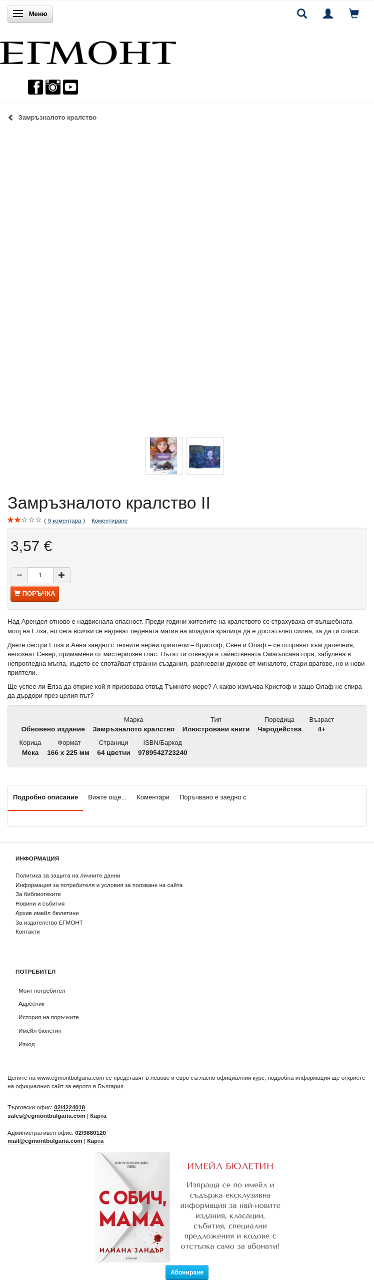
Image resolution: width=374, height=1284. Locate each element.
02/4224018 (69, 1107)
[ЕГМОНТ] (88, 50)
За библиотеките (38, 894)
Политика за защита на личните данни (68, 875)
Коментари (153, 797)
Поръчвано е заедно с (213, 797)
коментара (64, 520)
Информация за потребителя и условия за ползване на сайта (99, 885)
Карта (98, 1115)
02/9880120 (90, 1132)
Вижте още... (107, 797)
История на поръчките (48, 1017)
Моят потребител (41, 990)
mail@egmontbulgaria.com (45, 1140)
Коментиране (110, 520)
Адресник (31, 1003)
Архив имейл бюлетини (47, 913)
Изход (26, 1044)
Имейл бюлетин (40, 1030)
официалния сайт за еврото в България (70, 1086)
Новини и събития (40, 903)
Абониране (187, 1272)
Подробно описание (45, 797)
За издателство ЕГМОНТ (49, 922)
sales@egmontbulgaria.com (47, 1115)
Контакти (28, 931)
